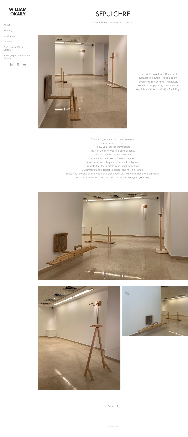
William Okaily (18, 12)
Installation (9, 36)
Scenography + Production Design (17, 57)
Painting (8, 30)
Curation (8, 41)
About (7, 24)
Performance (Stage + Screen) (14, 48)
